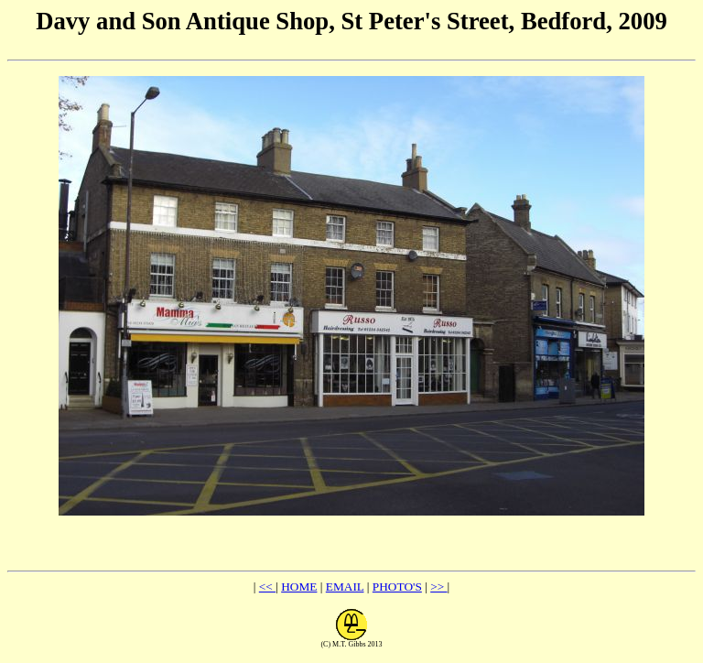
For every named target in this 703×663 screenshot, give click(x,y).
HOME (299, 586)
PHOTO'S (397, 586)
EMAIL (345, 586)
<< (267, 586)
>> (438, 586)
